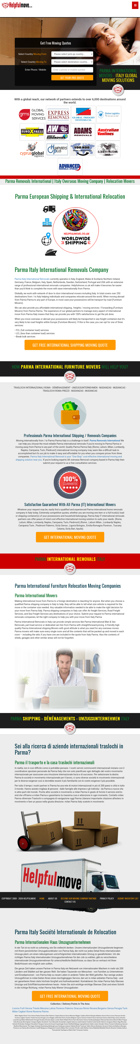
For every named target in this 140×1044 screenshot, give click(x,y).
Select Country (32, 54)
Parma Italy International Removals (32, 279)
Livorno (16, 1008)
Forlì (22, 1008)
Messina (44, 1008)
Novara (93, 1008)
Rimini (86, 1008)
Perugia (118, 1008)
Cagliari (22, 1011)
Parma (45, 1011)
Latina (52, 1008)
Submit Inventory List (128, 898)
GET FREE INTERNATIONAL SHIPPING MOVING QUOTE (70, 345)
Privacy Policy (107, 898)
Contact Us (70, 901)
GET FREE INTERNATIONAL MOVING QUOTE (70, 996)
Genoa (110, 1008)
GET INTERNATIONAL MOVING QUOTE (70, 537)
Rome (29, 1011)
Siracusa (78, 1008)
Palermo (69, 1008)
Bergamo (102, 1008)
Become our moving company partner (78, 898)
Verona (28, 1008)
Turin (124, 1008)
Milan (15, 1011)
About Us (52, 898)
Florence (60, 1008)
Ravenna (37, 1011)
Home (41, 898)
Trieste (36, 1008)
